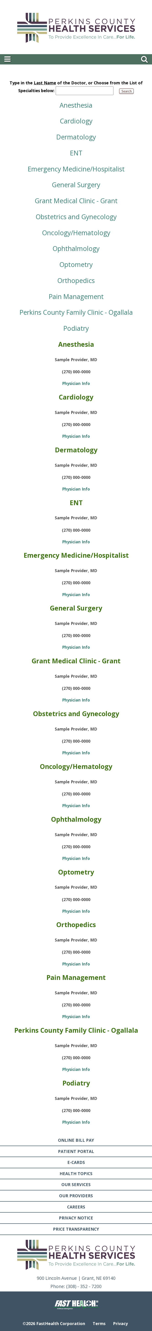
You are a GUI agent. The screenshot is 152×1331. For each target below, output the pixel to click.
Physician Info (76, 383)
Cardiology (76, 121)
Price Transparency (76, 1229)
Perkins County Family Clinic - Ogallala (76, 312)
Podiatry (76, 328)
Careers (76, 1207)
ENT (76, 153)
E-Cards (76, 1162)
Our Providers (76, 1195)
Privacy (120, 1323)
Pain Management (76, 296)
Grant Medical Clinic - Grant (76, 200)
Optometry (76, 264)
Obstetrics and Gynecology (76, 216)
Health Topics (76, 1173)
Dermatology (76, 137)
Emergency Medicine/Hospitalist (76, 169)
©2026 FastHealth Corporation (54, 1323)
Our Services (76, 1184)
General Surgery (76, 184)
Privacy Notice (76, 1218)
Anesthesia (76, 105)
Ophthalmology (76, 248)
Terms (99, 1323)
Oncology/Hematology (76, 232)
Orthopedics (76, 280)
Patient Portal (76, 1151)
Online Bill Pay (76, 1140)
